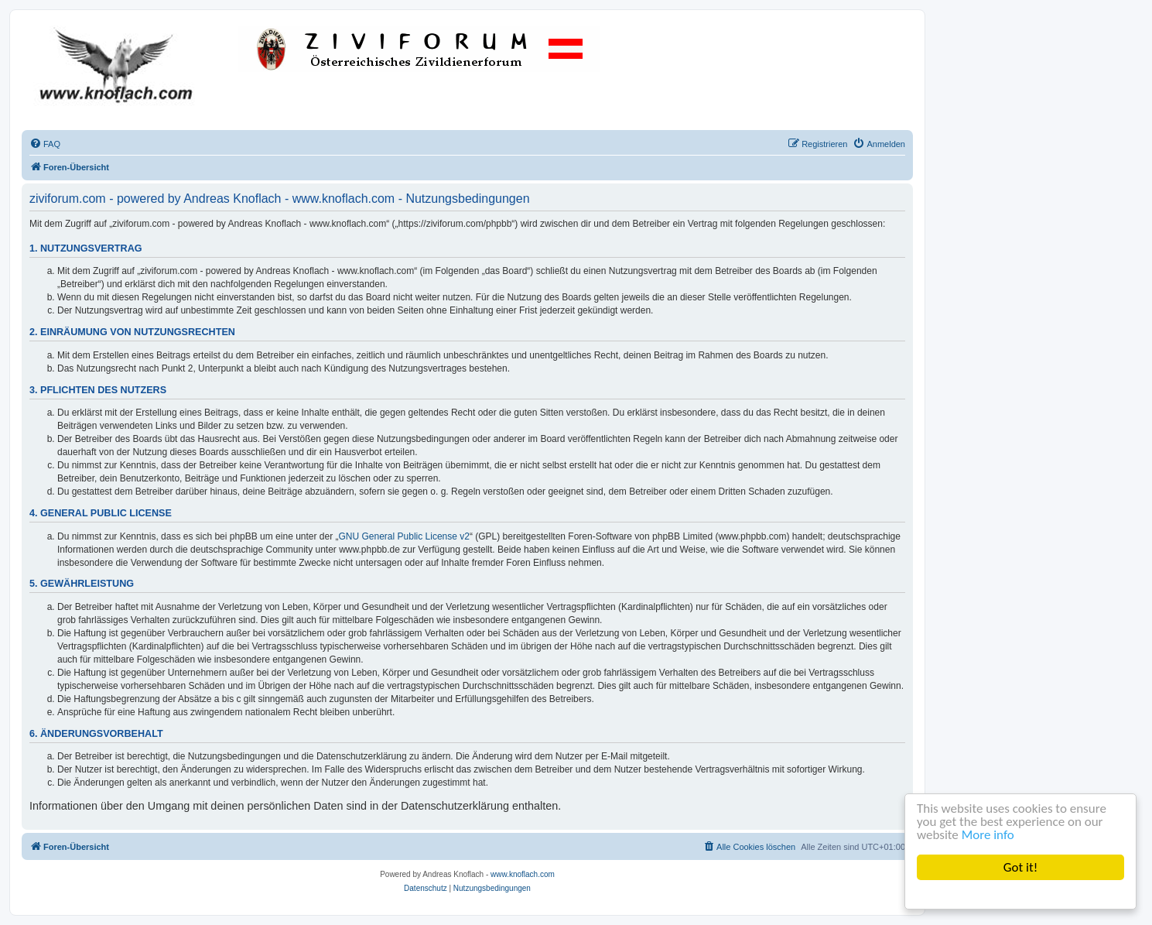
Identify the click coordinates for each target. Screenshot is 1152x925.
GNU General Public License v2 (404, 536)
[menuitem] (44, 144)
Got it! (1020, 867)
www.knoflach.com (523, 874)
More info (988, 834)
